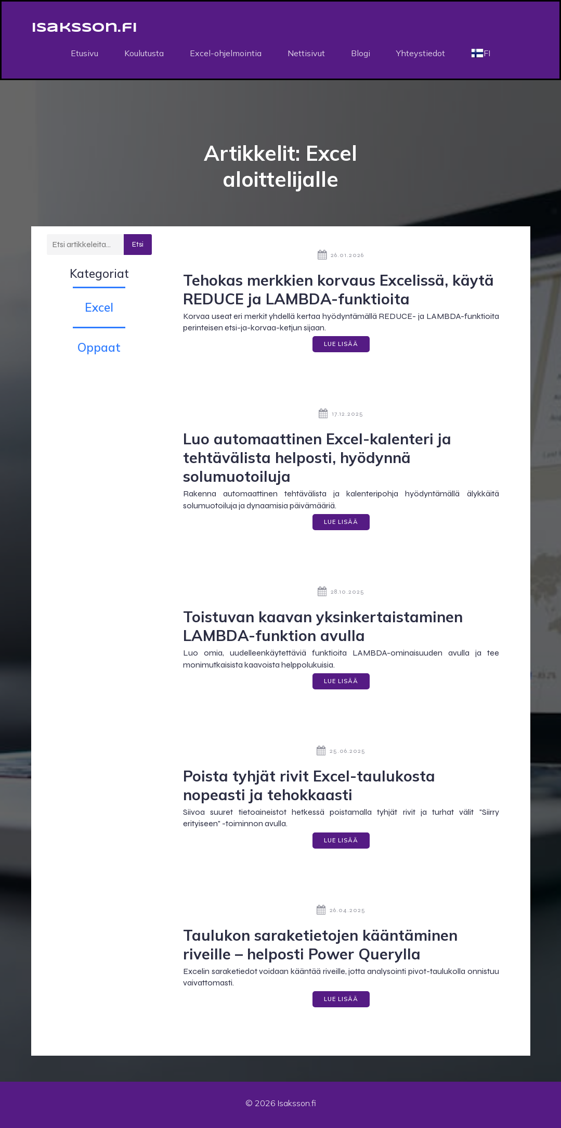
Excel (99, 310)
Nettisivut (306, 54)
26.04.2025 (341, 913)
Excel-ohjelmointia (226, 54)
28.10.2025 (341, 594)
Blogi (360, 54)
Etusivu (84, 54)
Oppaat (99, 350)
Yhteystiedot (420, 54)
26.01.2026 (341, 258)
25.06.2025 (341, 754)
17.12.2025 (341, 417)
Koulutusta (144, 54)
